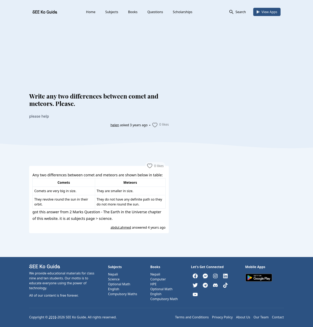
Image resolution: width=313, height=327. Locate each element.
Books (132, 12)
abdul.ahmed (120, 227)
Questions (155, 12)
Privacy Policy (222, 317)
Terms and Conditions (192, 317)
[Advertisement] (156, 50)
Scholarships (182, 12)
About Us (243, 317)
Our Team (261, 317)
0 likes (160, 125)
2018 (52, 317)
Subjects (111, 12)
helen (114, 125)
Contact (278, 317)
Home (91, 12)
